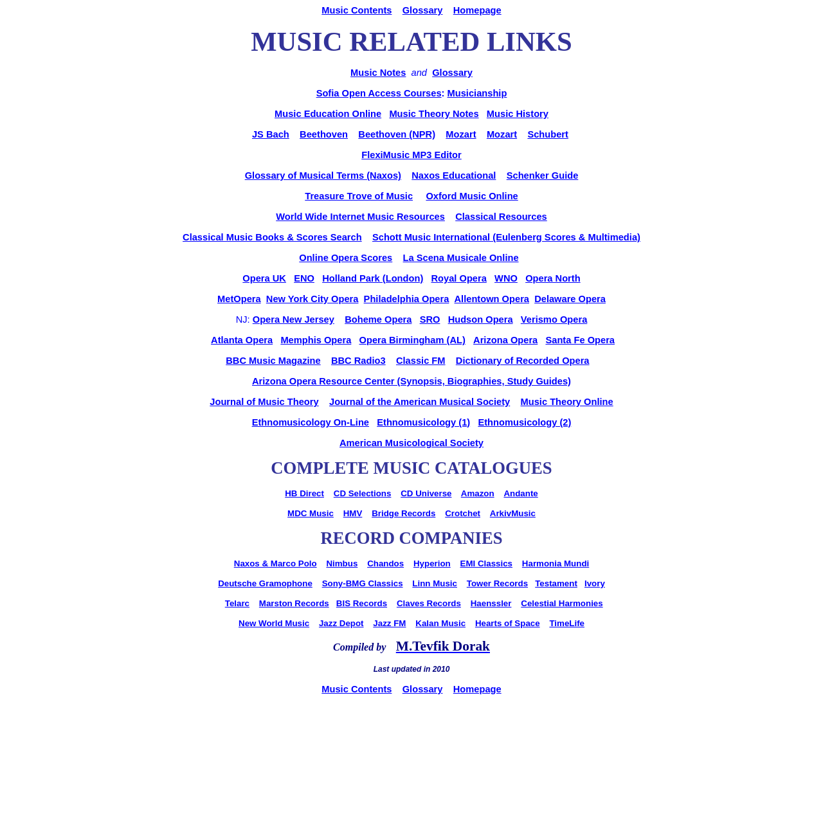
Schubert (547, 134)
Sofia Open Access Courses (379, 93)
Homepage (477, 10)
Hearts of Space (507, 623)
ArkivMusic (513, 513)
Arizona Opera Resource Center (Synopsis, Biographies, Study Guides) (411, 381)
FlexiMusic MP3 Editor (411, 155)
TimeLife (566, 623)
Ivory (594, 583)
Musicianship (477, 93)
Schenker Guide (543, 175)
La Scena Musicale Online (461, 258)
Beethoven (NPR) (396, 134)
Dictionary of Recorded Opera (523, 361)
